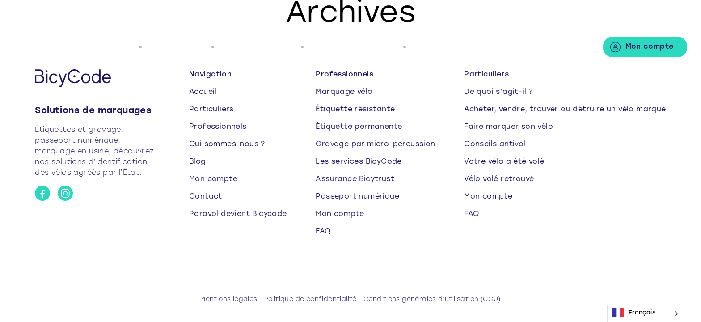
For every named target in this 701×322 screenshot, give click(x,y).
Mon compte (649, 47)
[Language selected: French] (645, 313)
